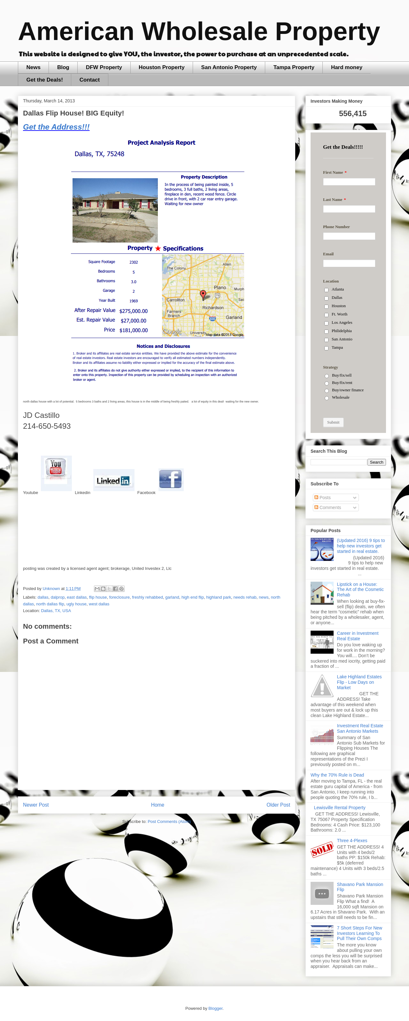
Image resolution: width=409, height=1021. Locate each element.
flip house (98, 597)
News (34, 67)
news (263, 597)
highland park (218, 597)
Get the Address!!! (56, 127)
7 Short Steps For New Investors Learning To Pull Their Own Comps (359, 933)
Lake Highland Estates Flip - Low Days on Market (359, 682)
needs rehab (245, 597)
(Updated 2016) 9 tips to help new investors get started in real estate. (361, 546)
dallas (43, 597)
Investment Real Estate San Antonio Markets (360, 728)
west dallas (99, 604)
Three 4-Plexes (352, 840)
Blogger (215, 1008)
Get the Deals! (45, 80)
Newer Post (36, 805)
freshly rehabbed (147, 597)
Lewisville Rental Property (340, 807)
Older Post (278, 805)
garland (172, 597)
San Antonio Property (229, 67)
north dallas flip (50, 604)
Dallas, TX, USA (56, 610)
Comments (327, 507)
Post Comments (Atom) (169, 821)
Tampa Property (294, 67)
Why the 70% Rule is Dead (337, 775)
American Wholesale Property (199, 31)
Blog (63, 67)
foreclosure (119, 597)
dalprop (58, 597)
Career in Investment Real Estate (358, 636)
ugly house (76, 604)
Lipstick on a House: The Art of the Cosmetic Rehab (360, 590)
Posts (322, 497)
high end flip (192, 597)
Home (158, 805)
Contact (90, 80)
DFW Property (104, 67)
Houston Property (162, 67)
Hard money (346, 67)
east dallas (77, 597)
